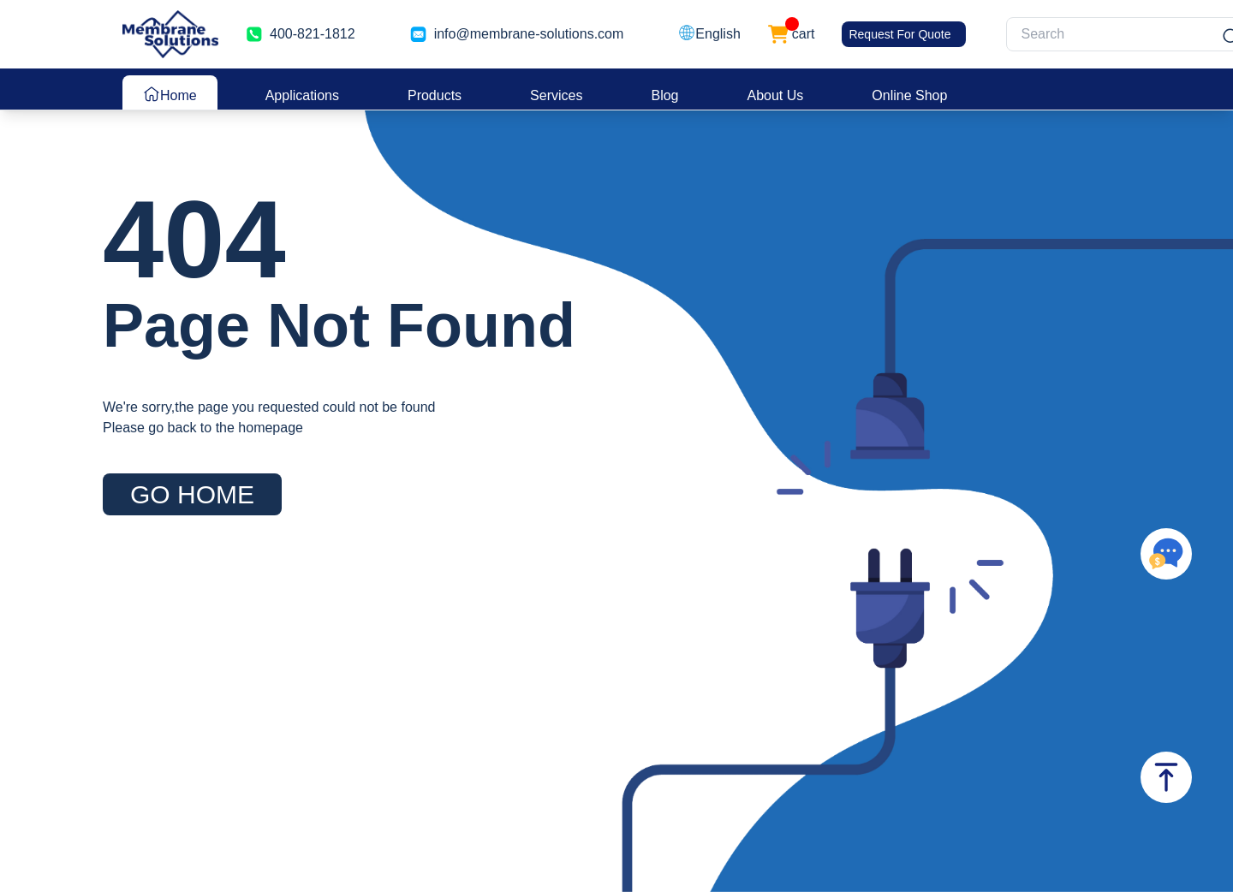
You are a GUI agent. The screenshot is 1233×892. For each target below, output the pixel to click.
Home (170, 94)
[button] (709, 34)
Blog (664, 95)
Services (556, 95)
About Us (776, 95)
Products (435, 95)
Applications (302, 95)
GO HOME (192, 494)
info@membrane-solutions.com (529, 34)
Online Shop (909, 95)
